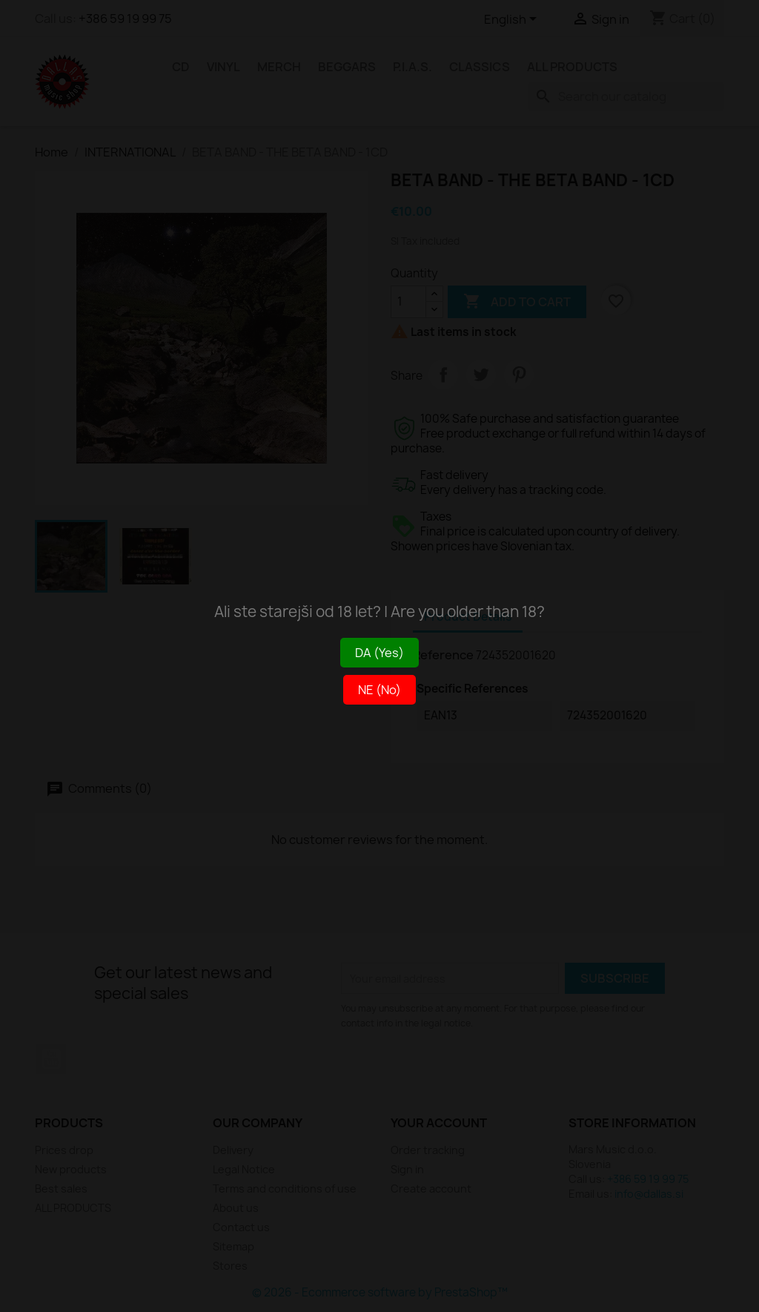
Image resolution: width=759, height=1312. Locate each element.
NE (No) (379, 690)
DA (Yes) (379, 653)
